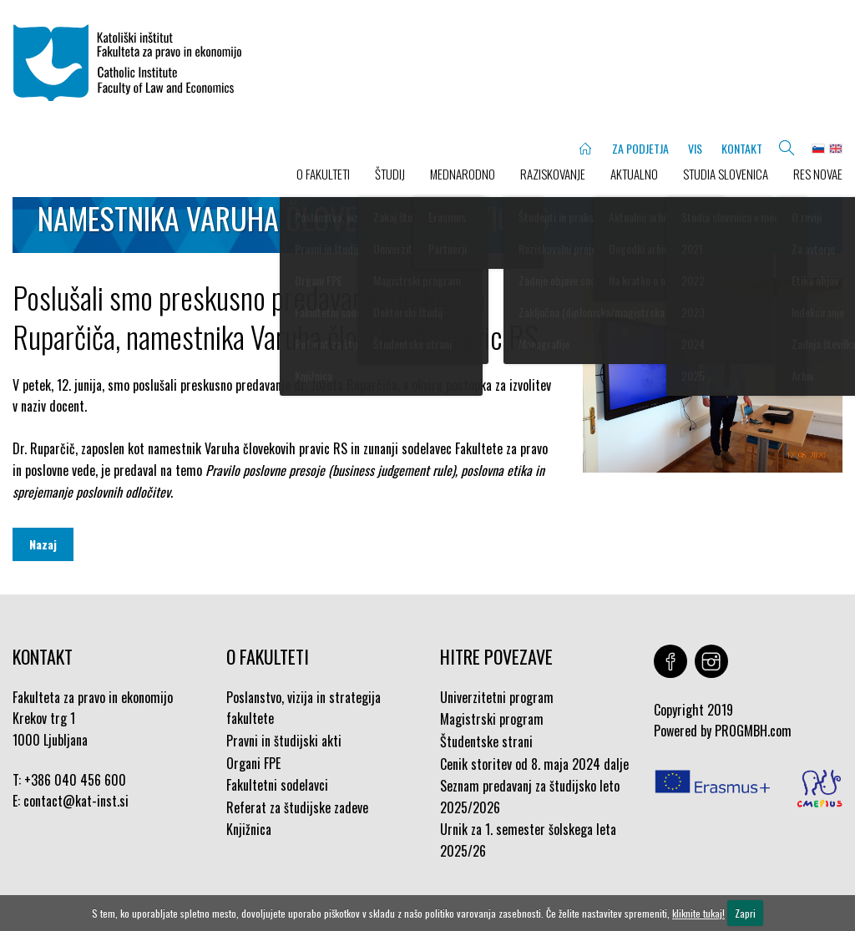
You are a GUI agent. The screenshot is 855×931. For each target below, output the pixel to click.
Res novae (817, 173)
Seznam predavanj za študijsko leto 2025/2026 (530, 796)
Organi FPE (253, 763)
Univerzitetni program (497, 697)
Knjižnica (248, 829)
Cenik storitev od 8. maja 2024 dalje (534, 764)
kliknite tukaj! (698, 913)
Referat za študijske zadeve (297, 807)
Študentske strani (486, 741)
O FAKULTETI (323, 173)
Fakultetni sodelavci (277, 785)
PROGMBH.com (753, 731)
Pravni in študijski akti (283, 741)
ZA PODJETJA (640, 148)
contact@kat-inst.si (76, 801)
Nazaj (43, 544)
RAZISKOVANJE (552, 173)
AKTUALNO (634, 173)
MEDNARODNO (462, 173)
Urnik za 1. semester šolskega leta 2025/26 (528, 840)
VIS (695, 148)
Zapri (745, 913)
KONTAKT (741, 148)
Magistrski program (492, 719)
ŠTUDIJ (390, 173)
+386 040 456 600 (75, 780)
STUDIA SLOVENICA (725, 173)
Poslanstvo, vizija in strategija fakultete (303, 708)
